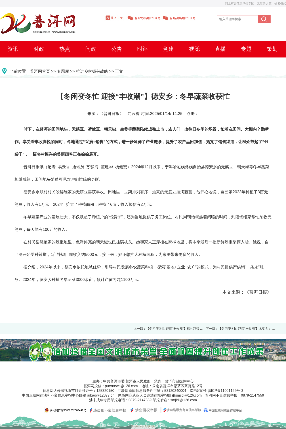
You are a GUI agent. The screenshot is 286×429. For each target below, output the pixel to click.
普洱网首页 (40, 71)
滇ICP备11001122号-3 (225, 391)
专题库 (63, 71)
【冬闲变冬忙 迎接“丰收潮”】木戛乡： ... (246, 328)
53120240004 (175, 391)
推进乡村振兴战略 (92, 71)
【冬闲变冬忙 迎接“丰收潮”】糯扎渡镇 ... (174, 328)
